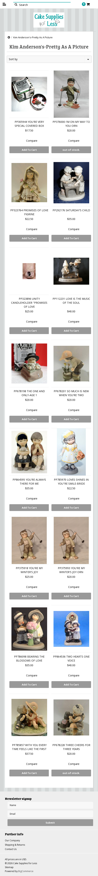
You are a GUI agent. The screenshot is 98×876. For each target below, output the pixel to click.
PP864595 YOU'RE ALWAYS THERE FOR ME (29, 481)
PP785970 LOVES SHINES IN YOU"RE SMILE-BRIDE (71, 481)
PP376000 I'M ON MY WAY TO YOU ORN (71, 124)
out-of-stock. (71, 149)
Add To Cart (29, 149)
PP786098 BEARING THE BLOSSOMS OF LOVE (29, 658)
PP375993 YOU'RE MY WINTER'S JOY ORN (71, 570)
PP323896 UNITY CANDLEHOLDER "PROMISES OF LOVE (29, 302)
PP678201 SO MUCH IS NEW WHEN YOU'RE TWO (71, 393)
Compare (31, 140)
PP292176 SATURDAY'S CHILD (71, 210)
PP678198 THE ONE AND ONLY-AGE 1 (29, 393)
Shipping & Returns (15, 844)
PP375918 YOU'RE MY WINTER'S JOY (29, 570)
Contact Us (11, 849)
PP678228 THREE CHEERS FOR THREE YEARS (71, 747)
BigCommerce (25, 871)
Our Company (12, 840)
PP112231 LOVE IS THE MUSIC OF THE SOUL (71, 300)
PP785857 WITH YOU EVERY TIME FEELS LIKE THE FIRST (29, 747)
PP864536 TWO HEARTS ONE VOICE (71, 658)
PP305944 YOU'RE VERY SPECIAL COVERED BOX (29, 124)
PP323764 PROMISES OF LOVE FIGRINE (29, 212)
